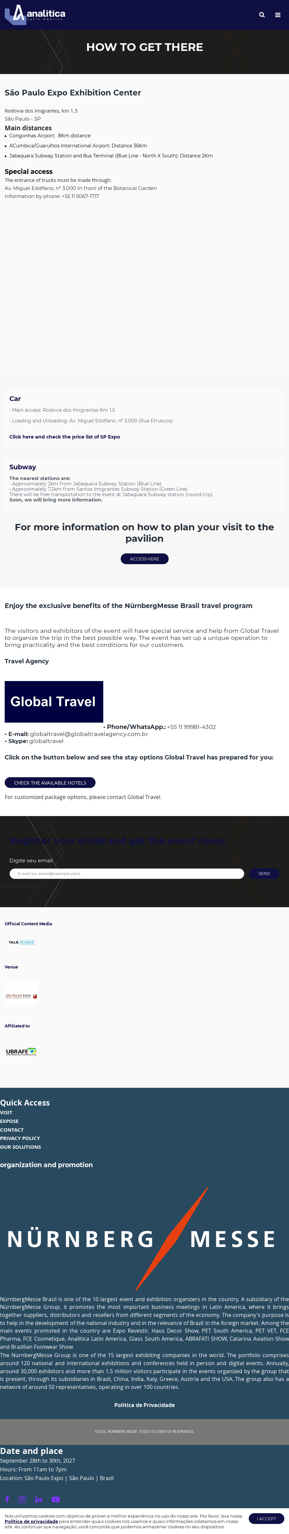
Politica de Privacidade (144, 1405)
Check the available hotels (50, 782)
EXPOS (8, 1121)
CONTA (8, 1129)
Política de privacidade (31, 1521)
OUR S (7, 1146)
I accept (266, 1518)
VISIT (6, 1112)
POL (27, 1138)
